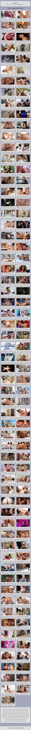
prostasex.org (15, 3)
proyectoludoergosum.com (17, 728)
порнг (19, 4)
